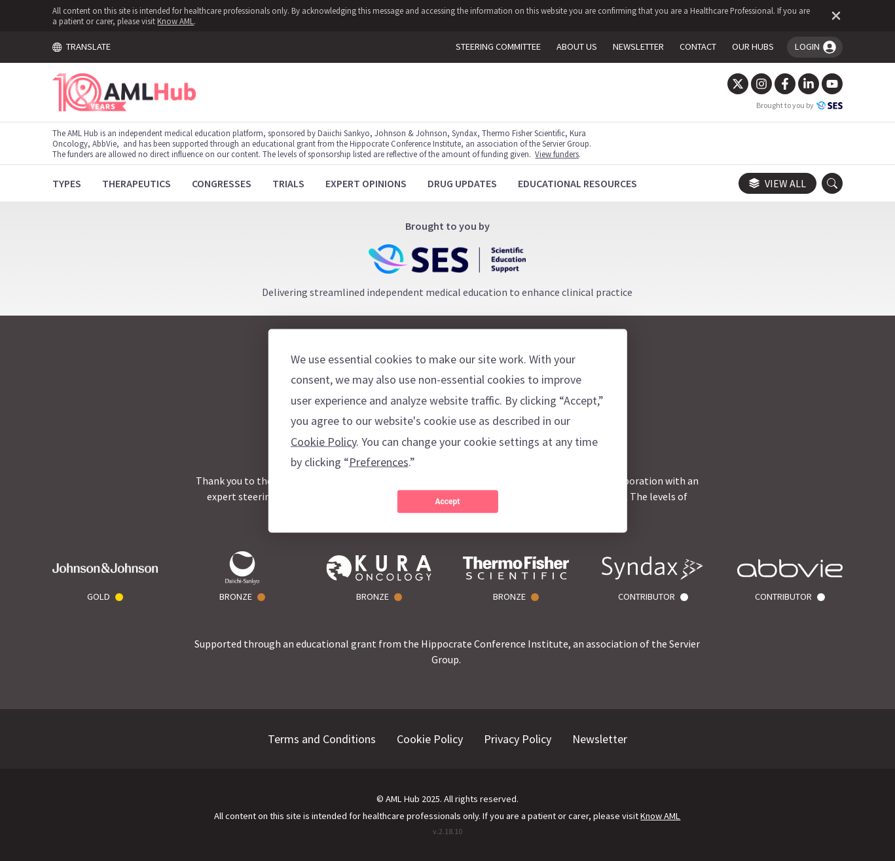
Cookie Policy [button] (323, 441)
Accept (447, 501)
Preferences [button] (379, 461)
